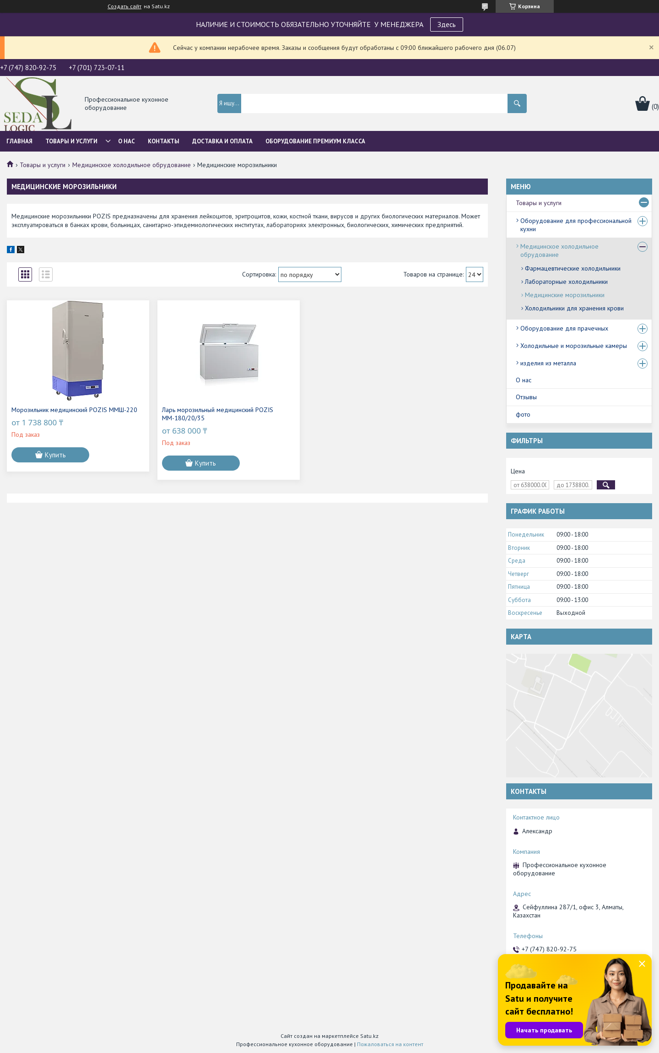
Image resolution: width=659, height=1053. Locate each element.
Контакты (163, 141)
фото (523, 414)
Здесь (447, 24)
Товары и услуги (71, 141)
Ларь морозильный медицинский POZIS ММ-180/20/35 (179, 414)
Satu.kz (369, 1035)
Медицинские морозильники (565, 295)
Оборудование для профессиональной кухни (576, 225)
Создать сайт (124, 6)
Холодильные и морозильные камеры (573, 346)
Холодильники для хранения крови (574, 308)
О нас (126, 141)
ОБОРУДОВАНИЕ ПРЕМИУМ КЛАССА (315, 141)
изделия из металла (548, 363)
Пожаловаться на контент (390, 1044)
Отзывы (526, 397)
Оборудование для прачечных (564, 328)
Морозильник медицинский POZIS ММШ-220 (59, 414)
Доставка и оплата (222, 141)
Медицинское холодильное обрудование (131, 165)
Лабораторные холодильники (566, 281)
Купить (55, 463)
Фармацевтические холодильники (573, 268)
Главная (19, 141)
